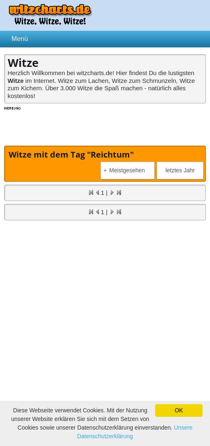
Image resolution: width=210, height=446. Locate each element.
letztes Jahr (180, 170)
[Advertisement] (105, 125)
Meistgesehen (124, 170)
